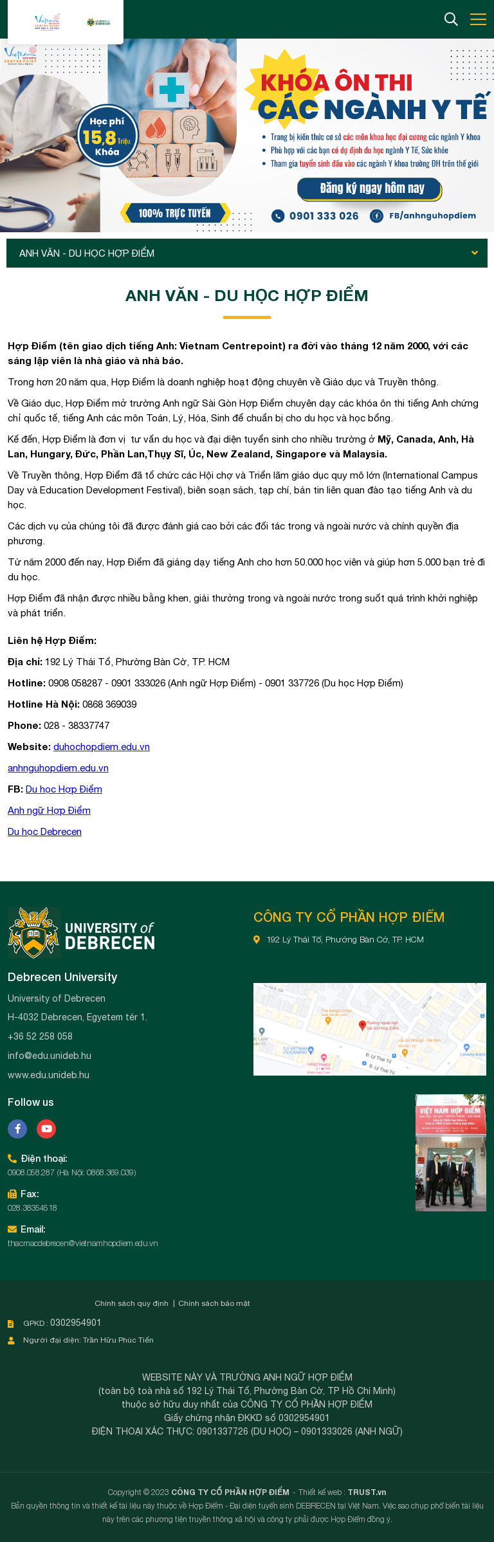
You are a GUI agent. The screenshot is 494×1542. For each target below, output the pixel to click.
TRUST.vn (366, 1492)
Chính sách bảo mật (214, 1303)
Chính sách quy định (132, 1303)
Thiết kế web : (321, 1492)
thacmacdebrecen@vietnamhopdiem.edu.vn (83, 1243)
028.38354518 (32, 1207)
